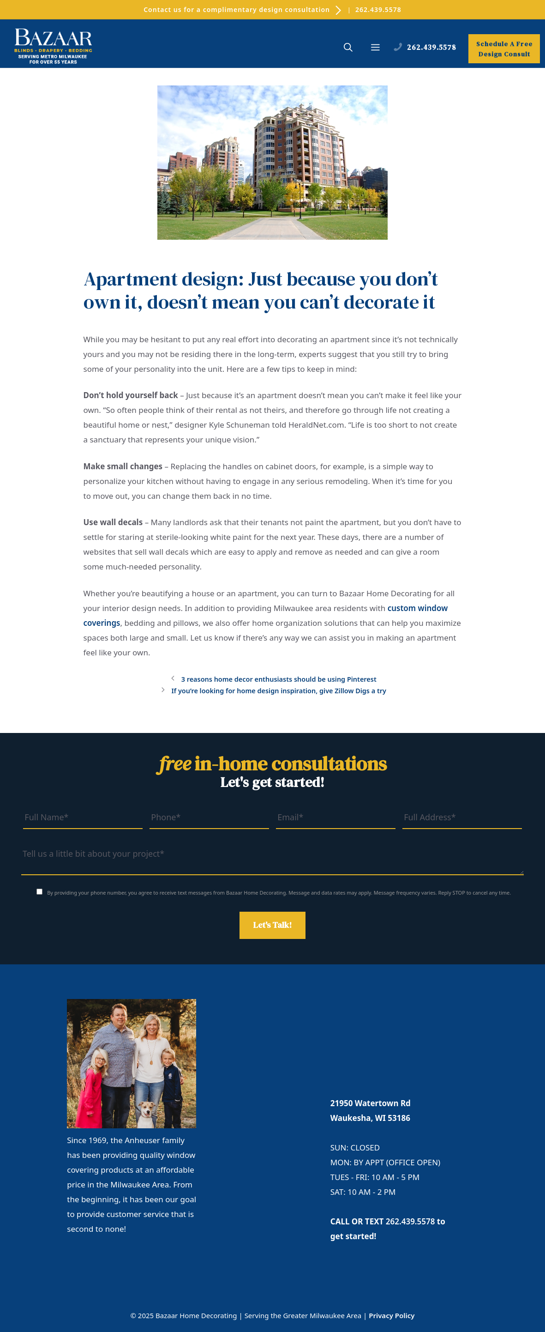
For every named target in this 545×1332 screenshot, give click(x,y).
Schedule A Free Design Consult (504, 49)
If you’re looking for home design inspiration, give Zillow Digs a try (278, 690)
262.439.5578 (378, 9)
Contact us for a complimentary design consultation (243, 9)
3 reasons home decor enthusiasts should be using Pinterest (279, 679)
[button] (348, 48)
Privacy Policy (391, 1315)
